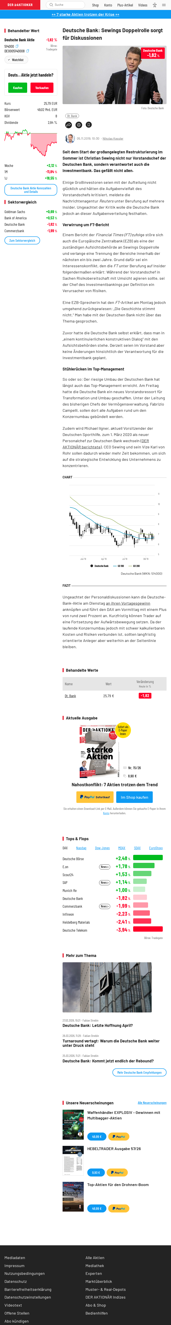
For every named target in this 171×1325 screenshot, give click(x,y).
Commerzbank (72, 906)
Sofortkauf (95, 797)
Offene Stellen (16, 1313)
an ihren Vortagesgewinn (128, 603)
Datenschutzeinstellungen (27, 1297)
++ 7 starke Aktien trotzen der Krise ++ (85, 14)
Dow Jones (102, 847)
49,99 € (97, 1136)
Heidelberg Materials (76, 922)
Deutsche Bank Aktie (19, 40)
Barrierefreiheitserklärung (27, 1289)
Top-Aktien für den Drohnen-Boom (118, 1184)
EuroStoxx (156, 847)
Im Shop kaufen (134, 797)
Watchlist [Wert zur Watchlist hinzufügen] (17, 59)
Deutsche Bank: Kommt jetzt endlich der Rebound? (108, 1061)
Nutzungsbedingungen (24, 1273)
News (104, 867)
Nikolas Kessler (113, 138)
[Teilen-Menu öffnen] (68, 125)
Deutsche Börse (73, 858)
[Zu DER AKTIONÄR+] (125, 5)
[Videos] (143, 5)
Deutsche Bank (141, 573)
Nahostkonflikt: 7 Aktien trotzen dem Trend (115, 784)
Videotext (13, 1305)
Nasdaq (81, 847)
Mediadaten (14, 1257)
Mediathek (95, 1265)
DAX (65, 847)
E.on (65, 866)
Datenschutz (15, 1281)
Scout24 (68, 874)
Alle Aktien (95, 1257)
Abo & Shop (96, 1305)
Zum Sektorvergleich (22, 240)
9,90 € (96, 1172)
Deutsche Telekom (75, 930)
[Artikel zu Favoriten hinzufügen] (89, 125)
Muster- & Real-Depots (106, 1289)
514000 (11, 46)
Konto (106, 813)
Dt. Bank (72, 116)
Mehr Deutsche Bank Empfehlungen (139, 1072)
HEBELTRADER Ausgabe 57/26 (114, 1148)
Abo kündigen (16, 1321)
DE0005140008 (16, 50)
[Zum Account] (108, 5)
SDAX (137, 847)
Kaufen (17, 87)
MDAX (121, 847)
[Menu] (165, 5)
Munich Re (70, 890)
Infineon (68, 914)
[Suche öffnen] (51, 4)
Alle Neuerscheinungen (152, 1103)
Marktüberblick (99, 1281)
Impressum (14, 1265)
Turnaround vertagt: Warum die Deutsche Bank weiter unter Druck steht (111, 1043)
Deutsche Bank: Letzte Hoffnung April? (98, 1025)
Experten (94, 1273)
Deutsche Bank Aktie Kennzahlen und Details (30, 190)
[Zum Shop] (96, 5)
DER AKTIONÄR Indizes (106, 1297)
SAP (65, 882)
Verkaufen (42, 87)
